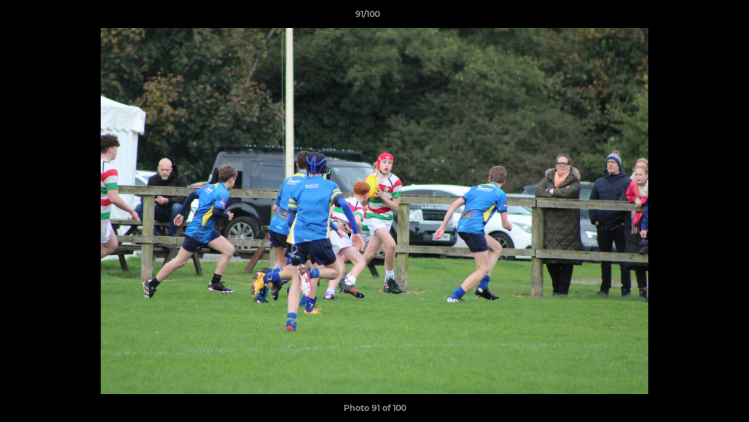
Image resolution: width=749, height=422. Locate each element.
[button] (700, 17)
